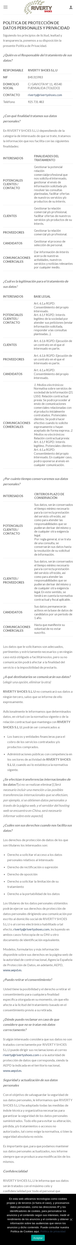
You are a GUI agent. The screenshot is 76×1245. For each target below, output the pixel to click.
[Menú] (5, 7)
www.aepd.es (12, 970)
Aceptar (38, 1237)
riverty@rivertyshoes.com (45, 95)
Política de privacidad (52, 1231)
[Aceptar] (71, 1219)
